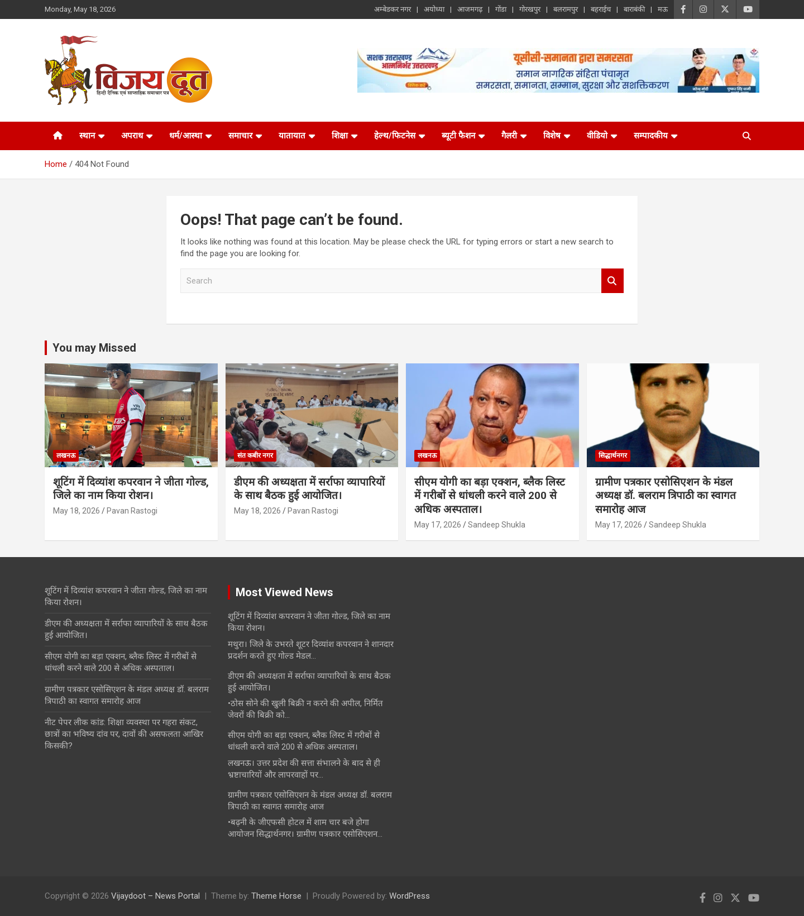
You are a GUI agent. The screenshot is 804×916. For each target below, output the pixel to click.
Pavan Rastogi (132, 510)
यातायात (292, 136)
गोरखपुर (529, 9)
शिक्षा (340, 136)
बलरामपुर (565, 9)
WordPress (409, 896)
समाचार (240, 136)
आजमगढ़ (469, 9)
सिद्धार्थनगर (613, 455)
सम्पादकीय (651, 136)
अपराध (132, 136)
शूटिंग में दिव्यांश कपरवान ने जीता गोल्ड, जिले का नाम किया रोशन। (131, 489)
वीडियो (597, 136)
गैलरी (509, 136)
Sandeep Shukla (496, 524)
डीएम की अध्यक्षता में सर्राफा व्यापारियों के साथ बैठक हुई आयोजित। (309, 489)
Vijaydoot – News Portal (155, 896)
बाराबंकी (634, 9)
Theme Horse (276, 896)
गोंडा (500, 9)
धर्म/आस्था (185, 136)
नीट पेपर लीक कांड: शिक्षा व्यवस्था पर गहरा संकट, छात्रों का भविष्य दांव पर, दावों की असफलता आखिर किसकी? (124, 734)
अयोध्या (434, 9)
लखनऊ (65, 455)
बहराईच (601, 9)
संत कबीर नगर (255, 455)
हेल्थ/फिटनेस (394, 136)
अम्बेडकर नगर (392, 9)
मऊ (663, 9)
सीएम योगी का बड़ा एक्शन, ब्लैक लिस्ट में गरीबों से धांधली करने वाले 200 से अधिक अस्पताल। (489, 496)
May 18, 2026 (76, 510)
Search (612, 281)
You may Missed (94, 347)
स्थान (87, 136)
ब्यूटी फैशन (458, 136)
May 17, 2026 (437, 524)
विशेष (552, 136)
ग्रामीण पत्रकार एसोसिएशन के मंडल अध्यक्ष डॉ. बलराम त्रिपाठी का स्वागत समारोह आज (665, 496)
